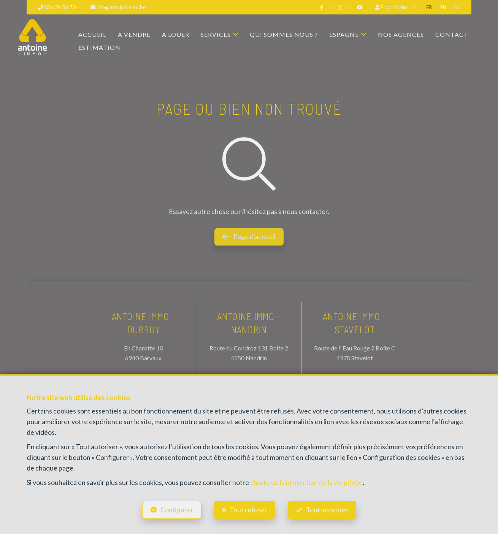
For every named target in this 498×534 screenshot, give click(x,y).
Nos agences (401, 34)
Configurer (176, 509)
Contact (451, 34)
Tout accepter (327, 509)
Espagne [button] (344, 34)
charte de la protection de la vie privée (306, 482)
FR (429, 7)
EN (443, 7)
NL (457, 7)
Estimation (99, 47)
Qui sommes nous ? (284, 34)
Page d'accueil (249, 236)
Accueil (92, 34)
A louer (175, 34)
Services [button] (216, 34)
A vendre (134, 34)
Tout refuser (248, 509)
